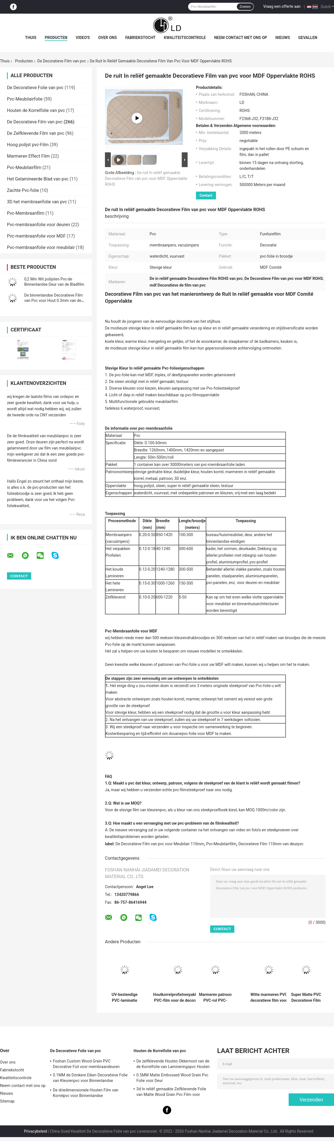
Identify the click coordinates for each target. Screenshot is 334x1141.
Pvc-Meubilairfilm (24, 167)
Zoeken (245, 7)
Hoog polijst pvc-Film (28, 144)
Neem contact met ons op (240, 37)
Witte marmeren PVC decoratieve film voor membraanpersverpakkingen (269, 997)
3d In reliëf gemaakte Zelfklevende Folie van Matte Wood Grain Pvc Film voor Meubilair (171, 1092)
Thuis (30, 37)
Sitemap (7, 1101)
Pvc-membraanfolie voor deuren (38, 224)
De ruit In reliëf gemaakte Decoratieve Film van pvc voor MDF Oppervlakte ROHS (146, 178)
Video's (83, 37)
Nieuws (283, 37)
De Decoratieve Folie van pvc (35, 87)
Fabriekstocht (140, 37)
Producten (56, 37)
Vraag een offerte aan (282, 6)
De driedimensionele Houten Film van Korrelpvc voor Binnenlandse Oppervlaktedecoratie (85, 1094)
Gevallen (307, 37)
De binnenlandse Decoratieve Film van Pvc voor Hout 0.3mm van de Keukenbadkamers (53, 300)
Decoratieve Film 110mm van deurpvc (270, 844)
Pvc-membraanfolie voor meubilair (41, 247)
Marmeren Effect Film (28, 156)
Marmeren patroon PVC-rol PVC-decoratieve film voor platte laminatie (215, 997)
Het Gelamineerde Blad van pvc (37, 179)
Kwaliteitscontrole (185, 37)
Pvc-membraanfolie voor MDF (36, 236)
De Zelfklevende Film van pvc (35, 133)
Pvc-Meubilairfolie (25, 99)
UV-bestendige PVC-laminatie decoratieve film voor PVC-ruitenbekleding (124, 997)
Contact (206, 195)
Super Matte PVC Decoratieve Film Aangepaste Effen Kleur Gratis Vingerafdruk (306, 997)
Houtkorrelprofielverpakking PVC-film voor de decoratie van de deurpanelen (177, 997)
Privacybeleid (35, 1131)
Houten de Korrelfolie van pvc (36, 110)
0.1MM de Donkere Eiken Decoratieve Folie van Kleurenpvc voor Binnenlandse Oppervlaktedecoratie (90, 1078)
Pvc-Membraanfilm (25, 213)
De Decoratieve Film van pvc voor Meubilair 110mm (160, 844)
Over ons (107, 37)
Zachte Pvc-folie (23, 190)
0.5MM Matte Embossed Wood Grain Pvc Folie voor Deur (172, 1078)
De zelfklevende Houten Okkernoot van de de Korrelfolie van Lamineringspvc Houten (173, 1064)
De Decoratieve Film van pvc (61, 61)
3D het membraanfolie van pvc (37, 201)
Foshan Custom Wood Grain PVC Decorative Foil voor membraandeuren (86, 1064)
